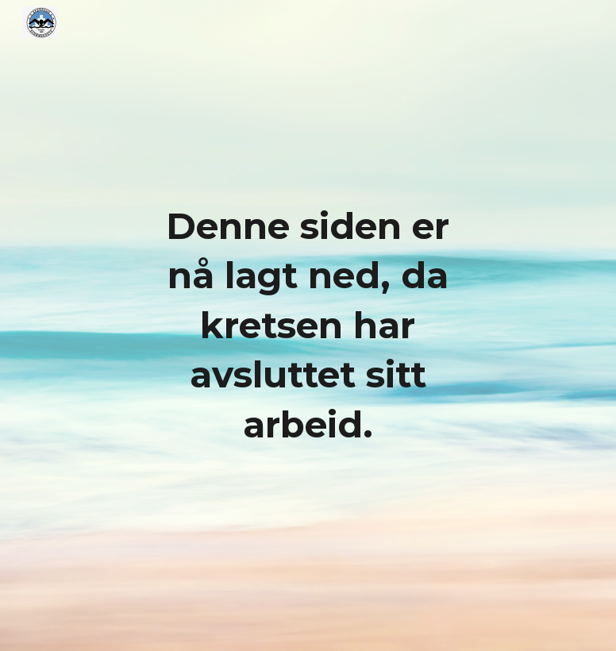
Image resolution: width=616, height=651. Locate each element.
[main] (308, 325)
